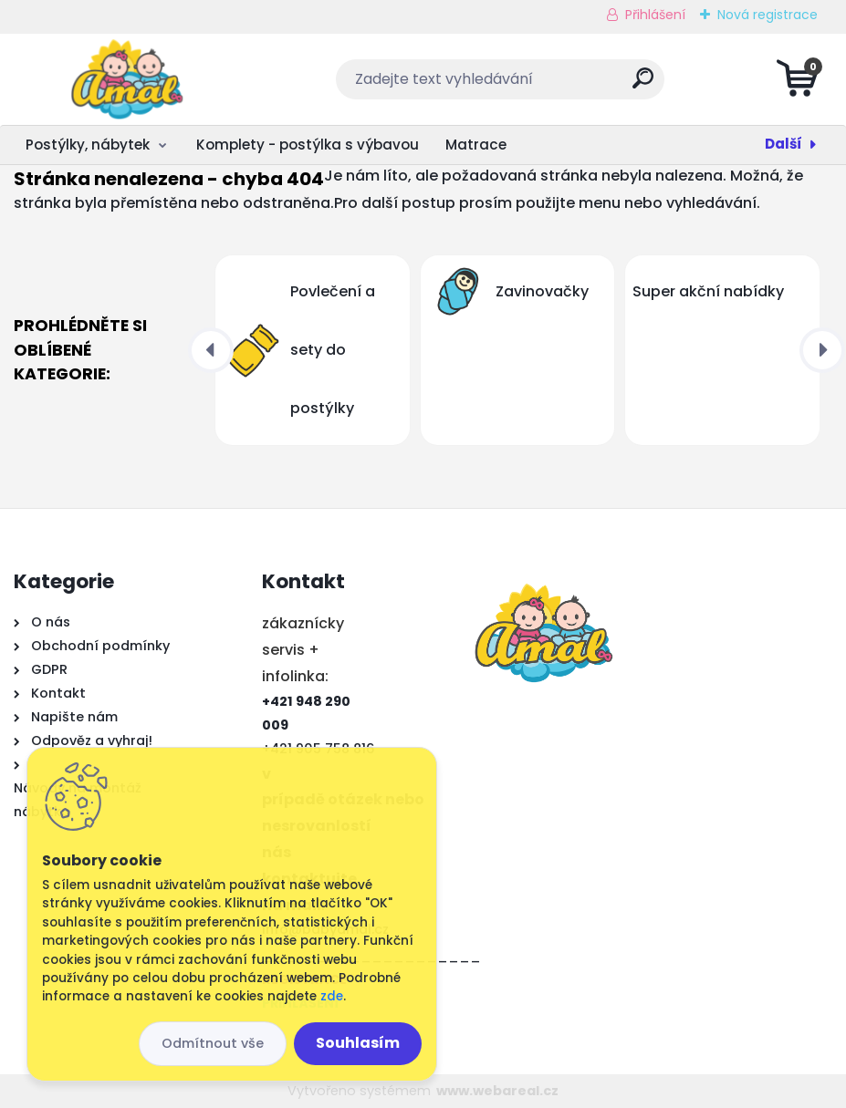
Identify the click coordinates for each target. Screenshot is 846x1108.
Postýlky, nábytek (88, 144)
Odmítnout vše (213, 1043)
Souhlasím (358, 1042)
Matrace (476, 144)
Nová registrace (767, 14)
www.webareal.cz (497, 1091)
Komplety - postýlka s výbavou (307, 144)
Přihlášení (655, 14)
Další (783, 143)
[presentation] (211, 350)
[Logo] (125, 79)
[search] (642, 85)
